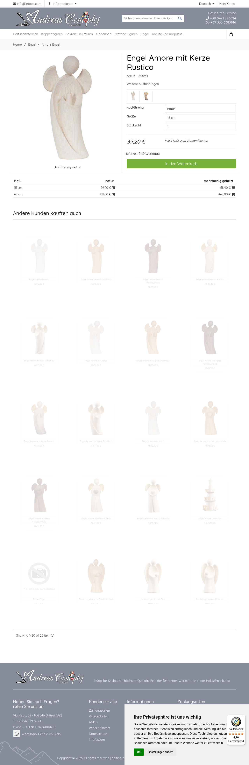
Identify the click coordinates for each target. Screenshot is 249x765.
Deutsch (205, 4)
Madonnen (103, 34)
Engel (145, 34)
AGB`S (93, 722)
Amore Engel (51, 44)
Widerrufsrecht (99, 727)
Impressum (97, 739)
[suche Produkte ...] (153, 18)
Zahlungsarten (99, 710)
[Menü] (242, 717)
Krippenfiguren (52, 34)
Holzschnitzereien (25, 34)
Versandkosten (197, 141)
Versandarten (99, 716)
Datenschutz (98, 733)
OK (139, 752)
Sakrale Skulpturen (79, 34)
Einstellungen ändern (161, 752)
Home (17, 44)
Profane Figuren (126, 34)
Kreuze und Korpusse (167, 34)
